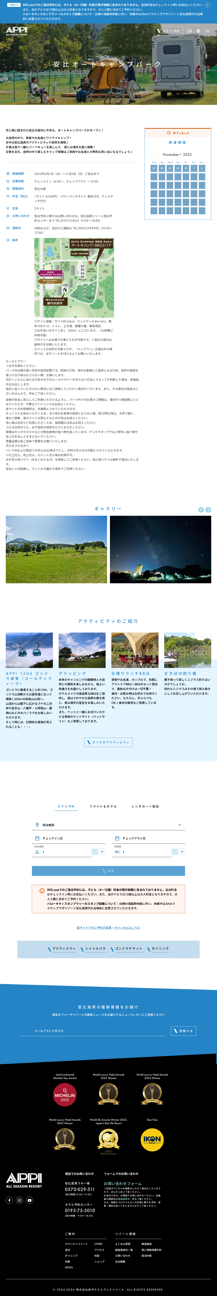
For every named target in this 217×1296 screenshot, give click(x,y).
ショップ (99, 1261)
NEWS (69, 1267)
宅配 (96, 1255)
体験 (67, 1261)
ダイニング (71, 1255)
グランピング (73, 673)
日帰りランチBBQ (130, 673)
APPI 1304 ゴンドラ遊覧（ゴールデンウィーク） (29, 678)
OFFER (98, 1244)
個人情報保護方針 (152, 1250)
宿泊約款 (147, 1255)
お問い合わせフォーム (123, 1183)
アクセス (99, 1250)
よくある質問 (122, 1244)
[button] (208, 510)
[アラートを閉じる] (207, 5)
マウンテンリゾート (76, 1244)
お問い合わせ (122, 1255)
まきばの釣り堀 (180, 673)
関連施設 (147, 1244)
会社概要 (120, 1261)
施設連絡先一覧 (126, 1199)
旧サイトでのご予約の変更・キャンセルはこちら (108, 928)
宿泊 (67, 1250)
